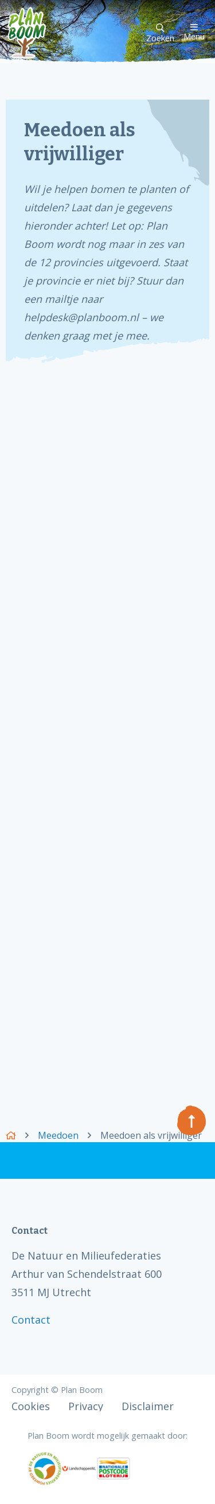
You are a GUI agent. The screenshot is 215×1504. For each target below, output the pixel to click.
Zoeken (160, 33)
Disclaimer (148, 1406)
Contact (30, 1320)
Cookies (30, 1406)
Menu (194, 32)
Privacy (85, 1406)
